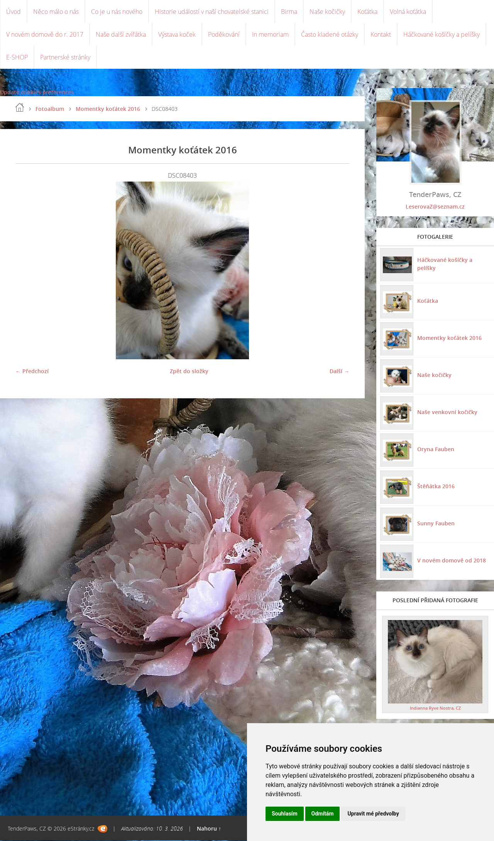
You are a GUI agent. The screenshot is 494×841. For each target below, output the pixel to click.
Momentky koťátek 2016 (108, 109)
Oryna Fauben (435, 450)
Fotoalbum (50, 109)
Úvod (13, 11)
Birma (289, 11)
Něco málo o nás (56, 11)
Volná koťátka (408, 11)
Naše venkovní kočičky (447, 412)
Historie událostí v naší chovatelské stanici (212, 11)
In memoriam (270, 35)
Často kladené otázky (329, 35)
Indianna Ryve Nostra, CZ (435, 709)
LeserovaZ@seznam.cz (435, 207)
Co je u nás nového (116, 11)
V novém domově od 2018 (451, 561)
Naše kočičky (327, 11)
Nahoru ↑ (209, 829)
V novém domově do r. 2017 (44, 35)
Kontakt (380, 35)
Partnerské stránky (65, 58)
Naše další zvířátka (121, 35)
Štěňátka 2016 (436, 487)
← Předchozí (32, 371)
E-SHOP (17, 58)
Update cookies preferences (37, 93)
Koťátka (367, 11)
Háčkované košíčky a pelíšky (441, 35)
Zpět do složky (189, 371)
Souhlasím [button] (285, 813)
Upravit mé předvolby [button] (373, 813)
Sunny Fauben (436, 524)
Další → (339, 371)
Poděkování (224, 35)
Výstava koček (177, 35)
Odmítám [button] (322, 813)
